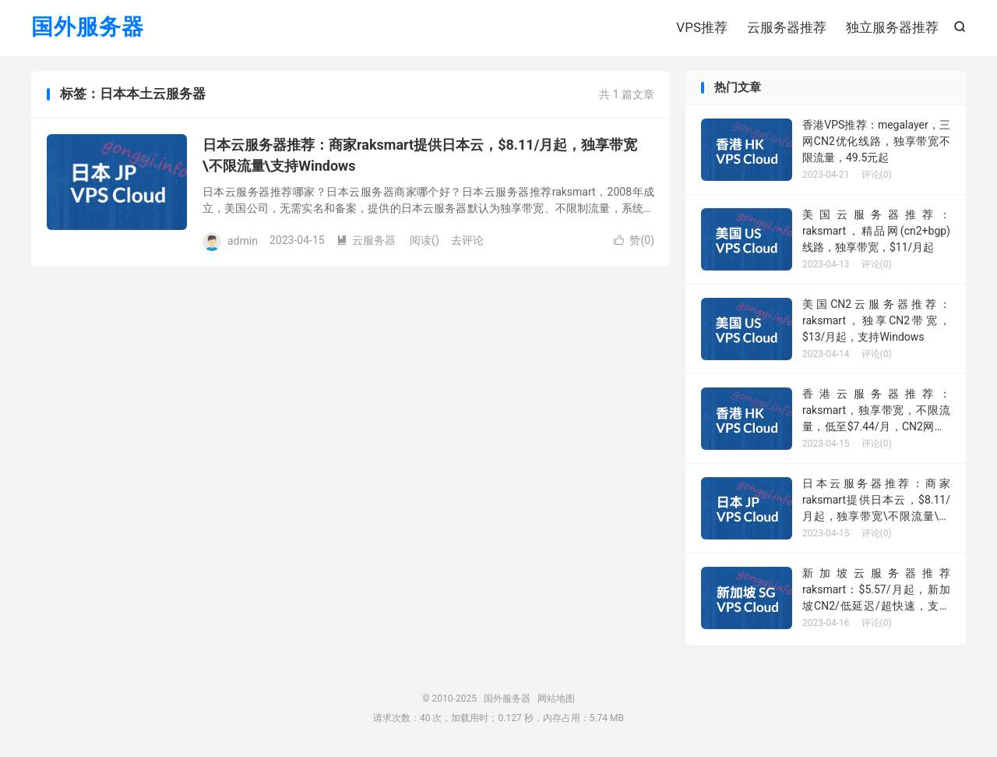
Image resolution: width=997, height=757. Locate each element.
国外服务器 (87, 28)
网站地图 (556, 699)
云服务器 (366, 241)
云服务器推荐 (786, 27)
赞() (634, 241)
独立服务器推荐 (892, 27)
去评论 (467, 241)
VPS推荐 (701, 27)
